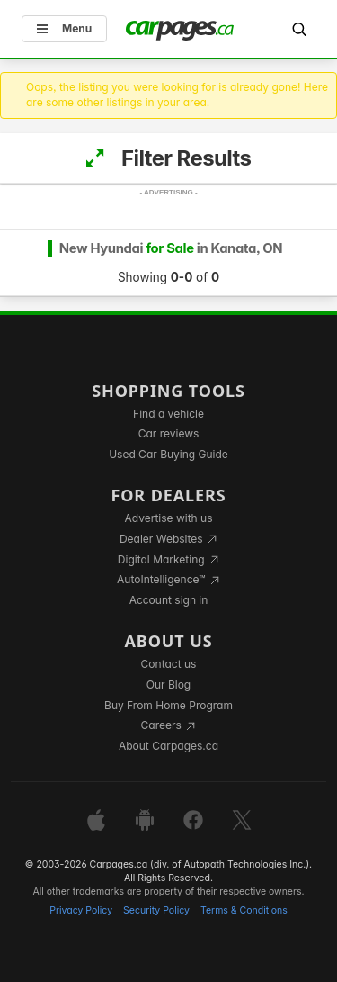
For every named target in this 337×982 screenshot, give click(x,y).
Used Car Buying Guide (168, 454)
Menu (64, 28)
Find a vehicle (168, 413)
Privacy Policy (80, 910)
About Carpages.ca (168, 745)
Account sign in (168, 600)
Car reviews (169, 433)
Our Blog (168, 684)
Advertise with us (169, 518)
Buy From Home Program (168, 705)
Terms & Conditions (244, 910)
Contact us (169, 664)
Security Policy (156, 910)
